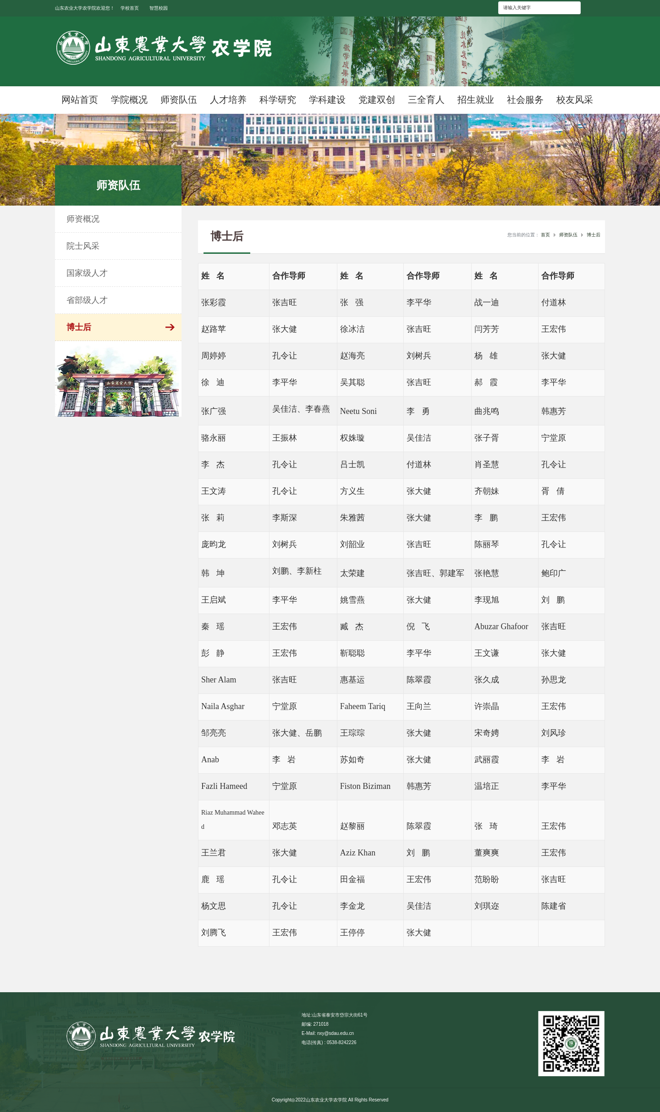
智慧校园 (158, 8)
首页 (545, 234)
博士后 (593, 234)
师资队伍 (568, 234)
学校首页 (130, 8)
